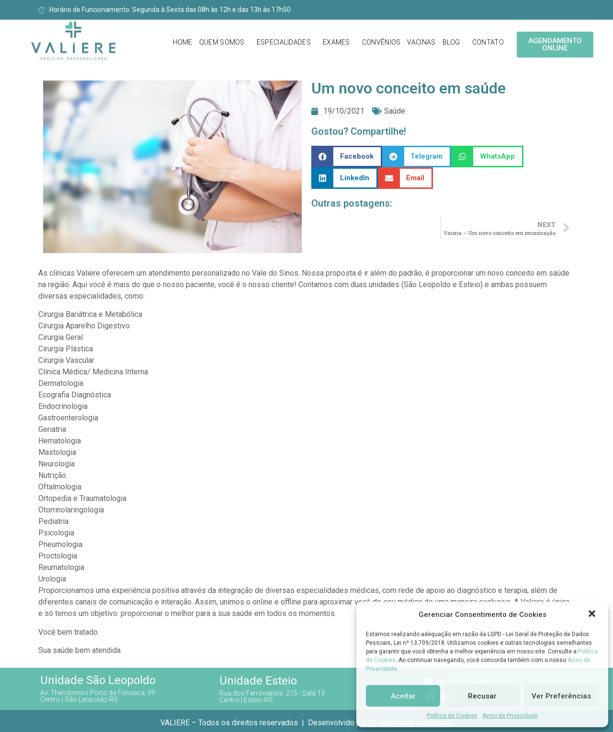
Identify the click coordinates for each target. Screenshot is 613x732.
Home (183, 42)
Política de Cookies (452, 715)
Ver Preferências (561, 696)
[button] (593, 614)
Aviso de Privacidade (510, 715)
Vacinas (421, 42)
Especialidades (284, 42)
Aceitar (403, 696)
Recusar (482, 696)
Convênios (381, 42)
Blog (451, 42)
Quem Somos (222, 42)
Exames (336, 42)
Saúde (394, 111)
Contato (488, 42)
